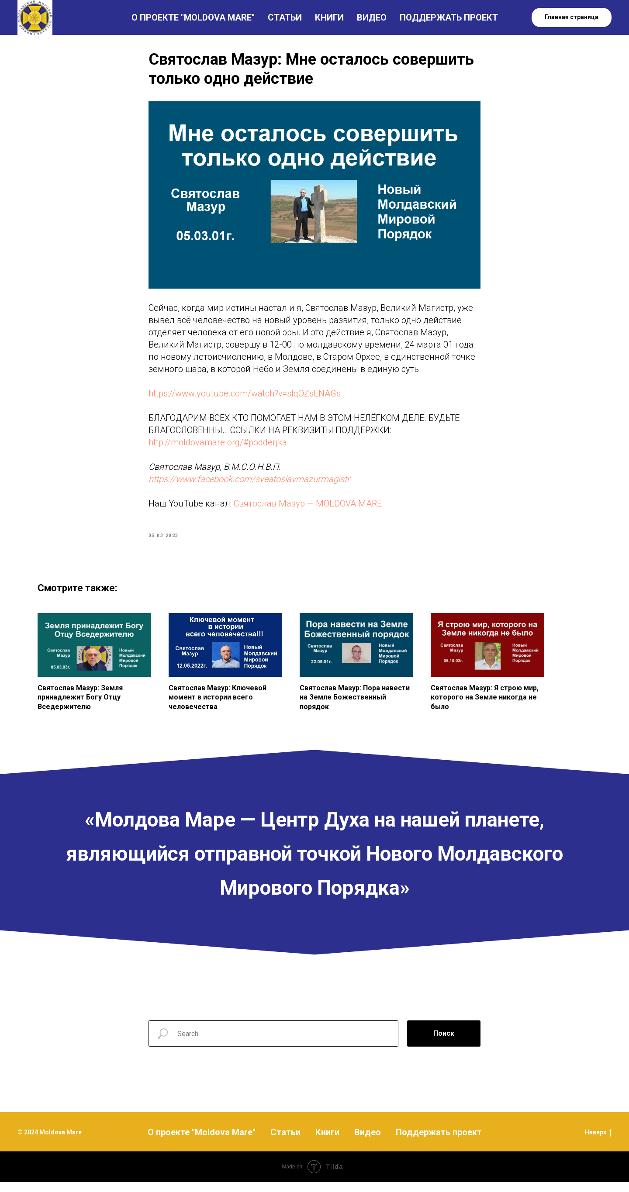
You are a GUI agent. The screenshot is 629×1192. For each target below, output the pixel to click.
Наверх (598, 1142)
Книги (327, 1142)
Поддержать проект (439, 1142)
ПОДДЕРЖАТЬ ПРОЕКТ (449, 17)
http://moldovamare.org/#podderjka (218, 447)
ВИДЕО (372, 17)
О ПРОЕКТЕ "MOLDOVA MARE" (193, 17)
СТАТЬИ (285, 17)
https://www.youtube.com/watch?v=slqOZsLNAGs (245, 398)
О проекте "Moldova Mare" (202, 1142)
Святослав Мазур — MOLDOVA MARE (308, 508)
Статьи (285, 1142)
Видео (367, 1142)
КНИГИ (329, 17)
